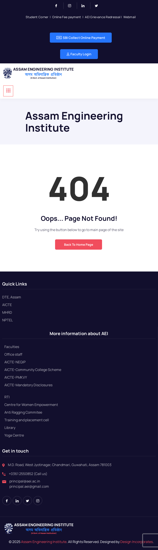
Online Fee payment (66, 17)
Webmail (129, 17)
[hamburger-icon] (8, 90)
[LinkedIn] (84, 5)
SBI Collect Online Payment (80, 37)
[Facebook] (58, 5)
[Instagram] (71, 5)
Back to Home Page (78, 244)
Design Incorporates (136, 541)
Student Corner (37, 17)
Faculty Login (79, 54)
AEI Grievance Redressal (102, 17)
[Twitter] (98, 5)
